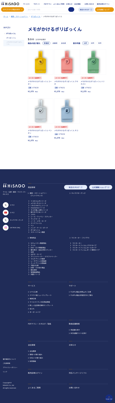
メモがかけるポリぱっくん (14, 43)
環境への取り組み (36, 354)
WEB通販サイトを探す (79, 333)
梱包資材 (34, 270)
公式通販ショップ (103, 9)
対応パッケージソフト (78, 373)
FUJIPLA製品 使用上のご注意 (81, 292)
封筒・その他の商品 (38, 268)
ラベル (33, 245)
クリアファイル (36, 223)
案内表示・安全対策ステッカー (42, 250)
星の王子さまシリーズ (38, 212)
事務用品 (33, 238)
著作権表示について (9, 359)
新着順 (46, 43)
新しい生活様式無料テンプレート (41, 305)
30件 (85, 43)
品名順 (63, 43)
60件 (92, 43)
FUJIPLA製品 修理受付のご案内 (82, 295)
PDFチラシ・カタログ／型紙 (39, 323)
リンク (5, 372)
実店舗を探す (75, 330)
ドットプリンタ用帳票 (38, 263)
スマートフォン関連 (38, 232)
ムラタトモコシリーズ (38, 203)
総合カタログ (84, 9)
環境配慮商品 (35, 272)
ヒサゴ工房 (34, 292)
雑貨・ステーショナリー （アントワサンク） (38, 194)
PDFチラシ (48, 4)
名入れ (32, 309)
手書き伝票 (35, 265)
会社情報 (77, 4)
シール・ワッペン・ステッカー (42, 217)
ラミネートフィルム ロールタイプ (84, 248)
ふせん (33, 214)
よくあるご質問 (58, 4)
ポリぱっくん (11, 33)
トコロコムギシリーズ (38, 201)
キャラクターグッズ (78, 193)
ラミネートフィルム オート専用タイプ (86, 250)
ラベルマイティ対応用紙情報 (40, 302)
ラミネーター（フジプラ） (80, 238)
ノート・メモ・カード (38, 221)
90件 (100, 43)
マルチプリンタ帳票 (38, 259)
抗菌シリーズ (35, 274)
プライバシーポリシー (10, 367)
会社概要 (33, 351)
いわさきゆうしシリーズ (39, 205)
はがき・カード (36, 254)
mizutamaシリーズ (38, 208)
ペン (32, 225)
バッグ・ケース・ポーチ (39, 228)
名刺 (32, 252)
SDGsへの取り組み (36, 358)
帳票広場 (33, 298)
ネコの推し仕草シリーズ (39, 210)
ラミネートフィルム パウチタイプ (84, 245)
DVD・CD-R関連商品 (38, 248)
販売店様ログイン (103, 4)
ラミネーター (77, 243)
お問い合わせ (89, 4)
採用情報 (33, 361)
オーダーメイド (35, 312)
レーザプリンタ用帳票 (38, 261)
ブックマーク (35, 219)
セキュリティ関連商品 (38, 243)
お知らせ (69, 4)
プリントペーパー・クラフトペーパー (44, 256)
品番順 (55, 43)
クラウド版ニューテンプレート (41, 295)
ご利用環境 (6, 363)
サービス (26, 4)
